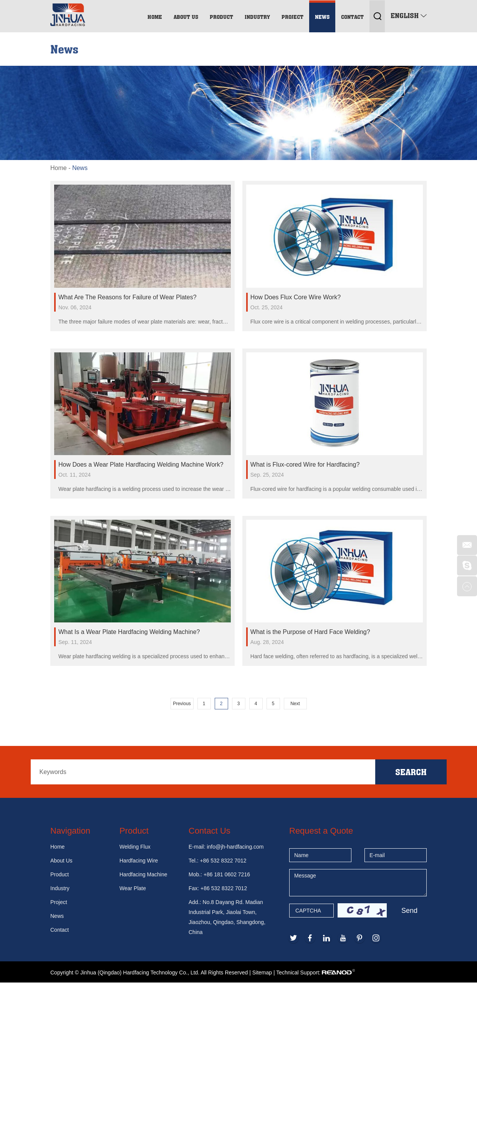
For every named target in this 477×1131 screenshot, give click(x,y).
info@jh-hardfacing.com (235, 847)
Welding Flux (135, 847)
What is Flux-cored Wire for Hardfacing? (305, 464)
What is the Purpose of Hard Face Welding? (310, 632)
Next (295, 703)
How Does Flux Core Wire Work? (295, 297)
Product (221, 16)
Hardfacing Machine (143, 874)
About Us (186, 16)
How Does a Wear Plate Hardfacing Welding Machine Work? (141, 464)
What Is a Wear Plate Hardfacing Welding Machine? (129, 632)
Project (292, 16)
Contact (352, 16)
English (409, 15)
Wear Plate (132, 888)
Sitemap (262, 972)
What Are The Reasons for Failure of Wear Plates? (127, 297)
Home (154, 16)
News (322, 16)
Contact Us (209, 831)
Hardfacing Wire (138, 860)
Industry (257, 16)
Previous (182, 703)
